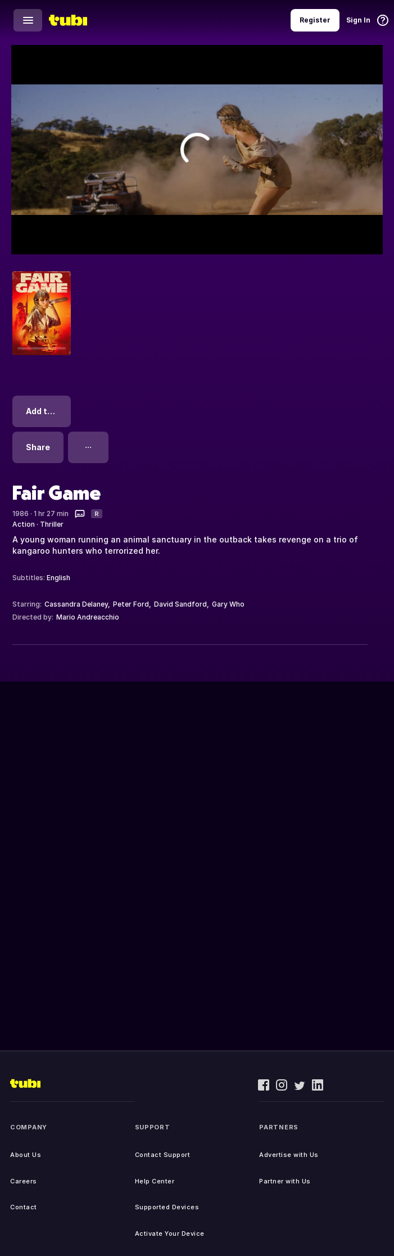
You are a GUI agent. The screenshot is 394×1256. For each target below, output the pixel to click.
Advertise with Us (289, 1155)
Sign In (358, 20)
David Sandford (180, 604)
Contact (23, 1207)
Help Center (155, 1181)
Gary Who (228, 604)
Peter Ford (131, 604)
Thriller (52, 524)
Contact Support (163, 1155)
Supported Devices (167, 1207)
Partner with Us (285, 1181)
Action (23, 524)
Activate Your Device (170, 1233)
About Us (25, 1155)
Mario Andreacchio (87, 617)
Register (315, 20)
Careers (23, 1181)
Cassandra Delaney (76, 604)
